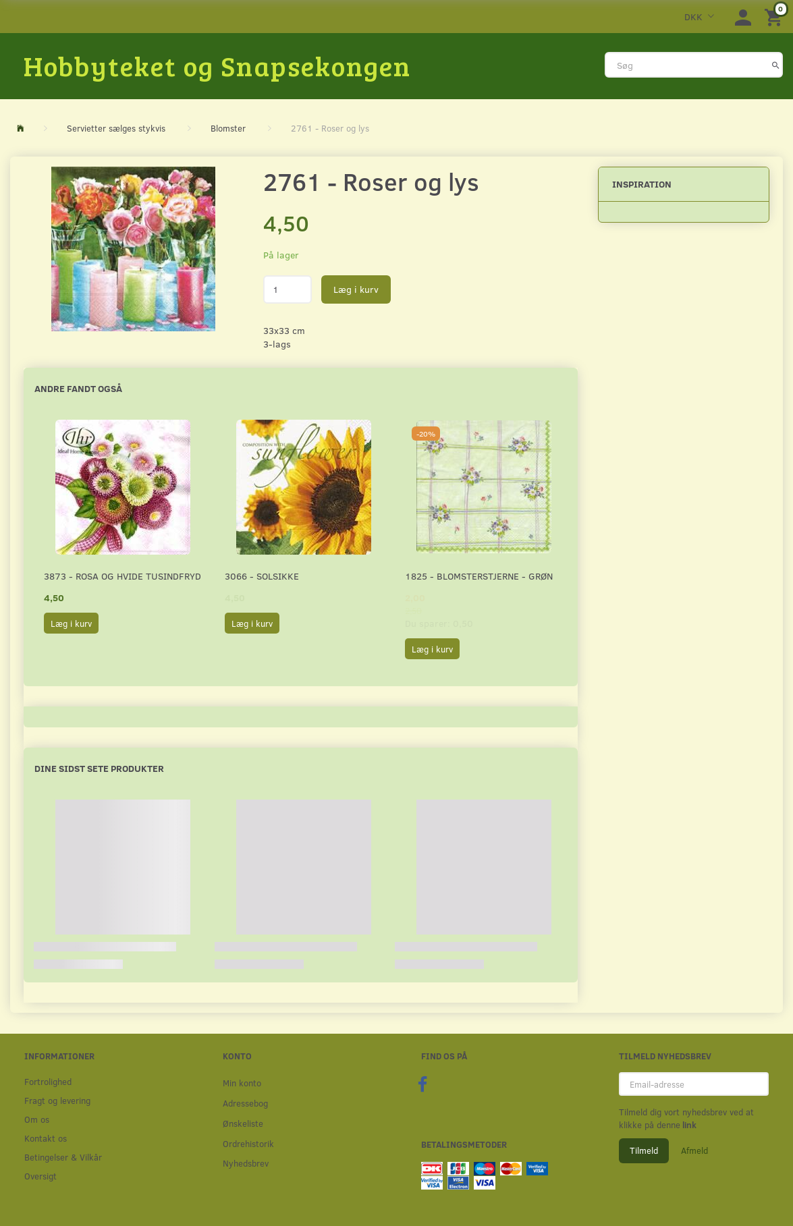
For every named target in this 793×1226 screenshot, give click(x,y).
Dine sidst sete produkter (99, 768)
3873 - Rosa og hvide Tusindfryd (122, 575)
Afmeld (694, 1150)
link (688, 1125)
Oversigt (40, 1175)
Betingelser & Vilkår (63, 1157)
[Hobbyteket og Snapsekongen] (217, 65)
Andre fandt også (78, 388)
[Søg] (776, 65)
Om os (36, 1119)
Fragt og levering (57, 1100)
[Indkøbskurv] (775, 16)
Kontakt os (45, 1138)
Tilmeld (644, 1150)
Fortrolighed (48, 1081)
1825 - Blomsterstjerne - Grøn (479, 575)
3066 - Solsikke (262, 575)
